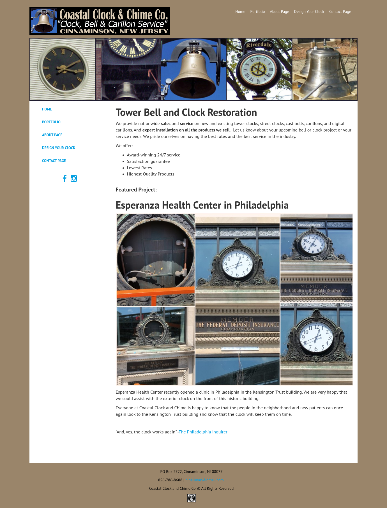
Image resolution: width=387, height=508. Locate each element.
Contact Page (340, 11)
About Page (279, 11)
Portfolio (257, 11)
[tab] (70, 109)
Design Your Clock (309, 11)
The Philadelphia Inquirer (203, 432)
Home (240, 11)
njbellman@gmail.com (204, 479)
